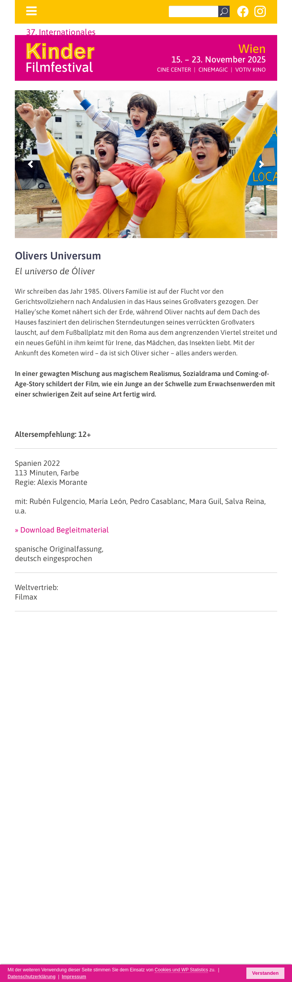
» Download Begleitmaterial (62, 529)
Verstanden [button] (265, 973)
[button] (30, 164)
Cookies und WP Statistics (181, 969)
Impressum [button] (74, 976)
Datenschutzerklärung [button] (32, 976)
